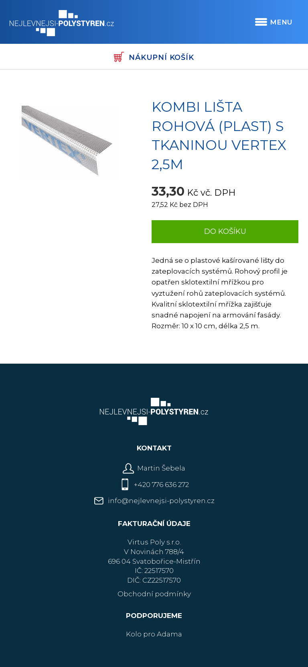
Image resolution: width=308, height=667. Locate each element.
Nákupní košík (154, 57)
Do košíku (225, 231)
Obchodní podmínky (154, 594)
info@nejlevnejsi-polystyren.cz (161, 501)
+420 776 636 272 (161, 485)
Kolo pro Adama (154, 634)
